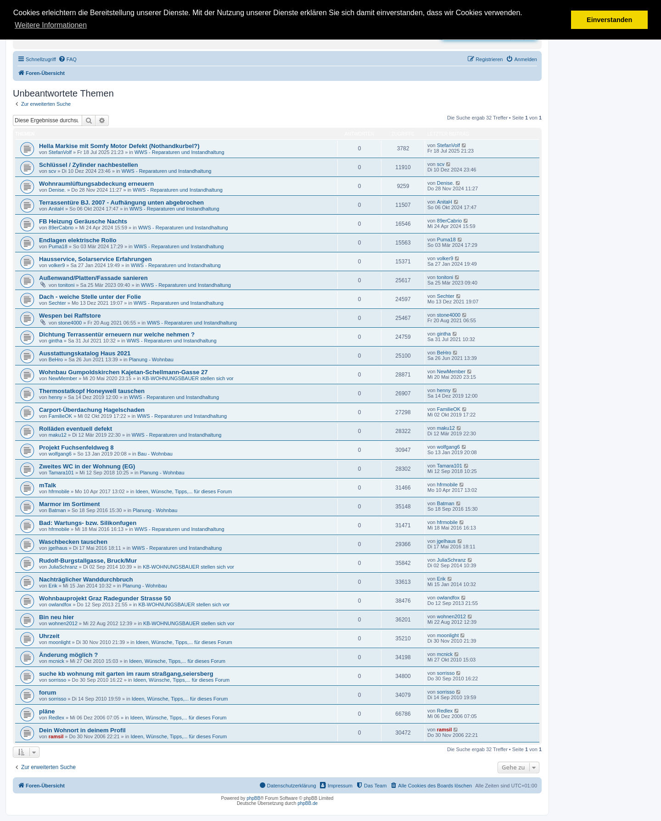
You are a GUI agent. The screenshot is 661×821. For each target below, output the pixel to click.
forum (47, 692)
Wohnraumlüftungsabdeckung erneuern (96, 183)
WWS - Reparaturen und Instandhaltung (179, 152)
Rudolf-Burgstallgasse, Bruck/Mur (88, 560)
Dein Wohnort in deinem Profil (82, 730)
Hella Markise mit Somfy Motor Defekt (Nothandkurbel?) (119, 146)
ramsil (56, 736)
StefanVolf (60, 152)
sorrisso (58, 680)
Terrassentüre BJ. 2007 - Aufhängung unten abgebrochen (121, 202)
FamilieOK (60, 416)
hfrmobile (59, 491)
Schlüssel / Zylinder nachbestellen (88, 164)
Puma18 (58, 246)
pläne (47, 711)
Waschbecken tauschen (73, 541)
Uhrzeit (49, 636)
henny (55, 397)
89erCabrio (61, 227)
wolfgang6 (60, 453)
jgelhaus (58, 548)
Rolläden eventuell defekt (75, 428)
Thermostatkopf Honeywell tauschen (92, 391)
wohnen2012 (63, 623)
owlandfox (60, 604)
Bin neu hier (56, 617)
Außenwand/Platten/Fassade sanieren (93, 277)
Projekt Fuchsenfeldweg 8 (76, 447)
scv (52, 171)
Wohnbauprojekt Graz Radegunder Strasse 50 (105, 598)
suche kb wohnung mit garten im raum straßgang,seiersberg (126, 673)
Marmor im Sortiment (69, 504)
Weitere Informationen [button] (51, 25)
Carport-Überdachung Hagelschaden (92, 409)
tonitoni (66, 285)
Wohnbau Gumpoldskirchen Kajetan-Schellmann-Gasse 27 (123, 372)
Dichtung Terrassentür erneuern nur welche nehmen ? (117, 334)
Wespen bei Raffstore (70, 315)
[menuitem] (67, 59)
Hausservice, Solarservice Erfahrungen (95, 259)
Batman (57, 510)
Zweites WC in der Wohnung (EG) (87, 466)
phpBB (253, 798)
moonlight (60, 642)
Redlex (56, 717)
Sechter (57, 303)
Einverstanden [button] (609, 19)
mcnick (56, 661)
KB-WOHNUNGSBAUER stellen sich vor (188, 378)
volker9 (57, 265)
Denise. (57, 190)
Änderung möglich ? (68, 654)
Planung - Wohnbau (151, 359)
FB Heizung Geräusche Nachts (83, 221)
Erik (53, 585)
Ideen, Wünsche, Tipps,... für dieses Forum (183, 491)
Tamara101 (61, 472)
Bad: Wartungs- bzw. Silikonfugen (87, 522)
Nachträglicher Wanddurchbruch (86, 579)
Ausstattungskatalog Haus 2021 (84, 353)
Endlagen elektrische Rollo (78, 240)
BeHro (56, 359)
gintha (55, 340)
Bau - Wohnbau (155, 453)
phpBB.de (307, 803)
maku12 (58, 435)
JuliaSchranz (63, 567)
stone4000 (70, 322)
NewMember (63, 378)
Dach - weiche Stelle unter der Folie (90, 296)
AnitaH (56, 208)
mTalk (47, 485)
